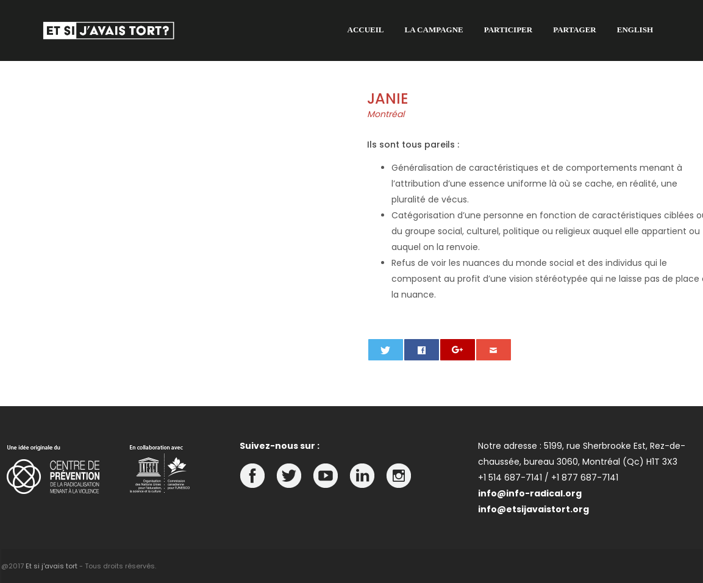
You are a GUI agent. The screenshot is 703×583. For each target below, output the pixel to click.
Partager (574, 29)
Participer (508, 29)
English (635, 29)
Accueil (366, 29)
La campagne (434, 29)
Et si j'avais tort (51, 566)
